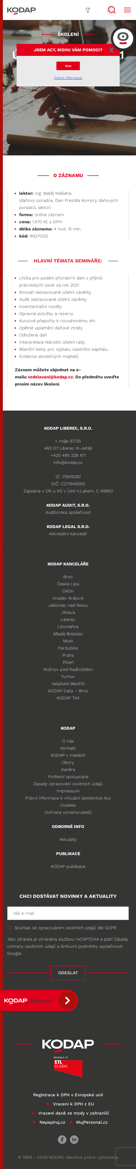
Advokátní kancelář (68, 533)
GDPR (111, 927)
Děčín (68, 591)
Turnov (68, 676)
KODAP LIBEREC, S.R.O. (68, 428)
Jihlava (68, 612)
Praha (68, 655)
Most (68, 641)
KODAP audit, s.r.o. (68, 505)
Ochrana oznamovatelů (68, 812)
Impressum (68, 790)
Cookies (68, 805)
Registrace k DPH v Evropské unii (68, 1094)
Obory (68, 762)
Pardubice (68, 648)
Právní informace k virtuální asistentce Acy (68, 798)
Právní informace (68, 78)
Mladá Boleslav (68, 633)
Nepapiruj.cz (52, 1122)
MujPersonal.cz (92, 1122)
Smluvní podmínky (79, 946)
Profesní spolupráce (68, 776)
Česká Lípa (68, 583)
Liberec (68, 619)
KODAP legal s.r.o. (68, 526)
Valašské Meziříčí (68, 683)
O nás (68, 741)
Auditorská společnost (68, 512)
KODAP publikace (68, 866)
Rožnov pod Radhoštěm (68, 669)
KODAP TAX (68, 698)
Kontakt (68, 748)
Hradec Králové (68, 598)
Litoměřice (68, 626)
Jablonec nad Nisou (68, 605)
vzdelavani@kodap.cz (50, 376)
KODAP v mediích (68, 755)
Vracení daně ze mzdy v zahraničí (73, 1113)
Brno (68, 576)
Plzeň (68, 662)
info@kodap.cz (68, 462)
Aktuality (68, 839)
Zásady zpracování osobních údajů (68, 783)
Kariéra (68, 769)
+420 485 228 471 (68, 455)
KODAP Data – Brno (68, 690)
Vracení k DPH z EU (73, 1104)
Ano (68, 66)
